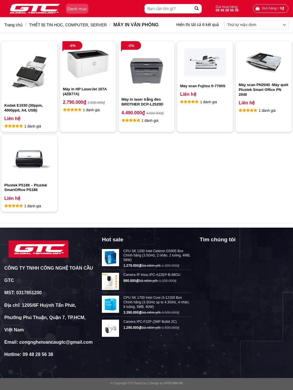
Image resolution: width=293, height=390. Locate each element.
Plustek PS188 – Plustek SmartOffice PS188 (25, 187)
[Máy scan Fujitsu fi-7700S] (205, 62)
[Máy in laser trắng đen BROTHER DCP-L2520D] (146, 69)
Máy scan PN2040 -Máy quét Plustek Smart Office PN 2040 (263, 90)
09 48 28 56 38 (38, 354)
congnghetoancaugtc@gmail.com (56, 342)
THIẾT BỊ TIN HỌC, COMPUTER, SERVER (68, 25)
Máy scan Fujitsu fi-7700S (202, 86)
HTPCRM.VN (173, 383)
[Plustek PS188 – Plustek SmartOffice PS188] (29, 158)
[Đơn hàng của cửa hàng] (256, 25)
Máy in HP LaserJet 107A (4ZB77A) (85, 91)
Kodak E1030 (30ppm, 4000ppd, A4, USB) (23, 107)
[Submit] (197, 8)
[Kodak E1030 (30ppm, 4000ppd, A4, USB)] (29, 72)
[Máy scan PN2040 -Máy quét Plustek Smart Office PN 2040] (263, 61)
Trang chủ (13, 25)
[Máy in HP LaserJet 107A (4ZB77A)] (88, 63)
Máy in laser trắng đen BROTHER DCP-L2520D (142, 101)
